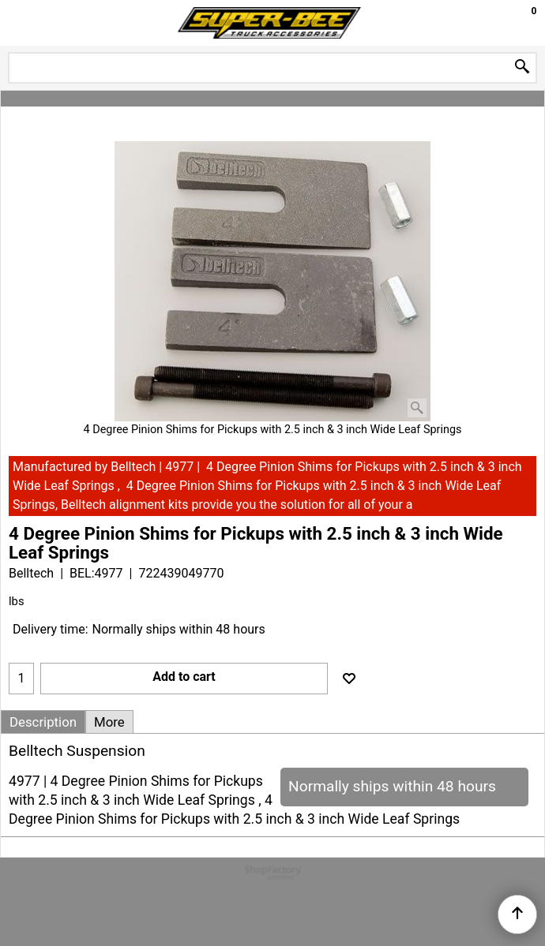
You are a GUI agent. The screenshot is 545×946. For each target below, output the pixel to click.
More (109, 722)
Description (43, 722)
